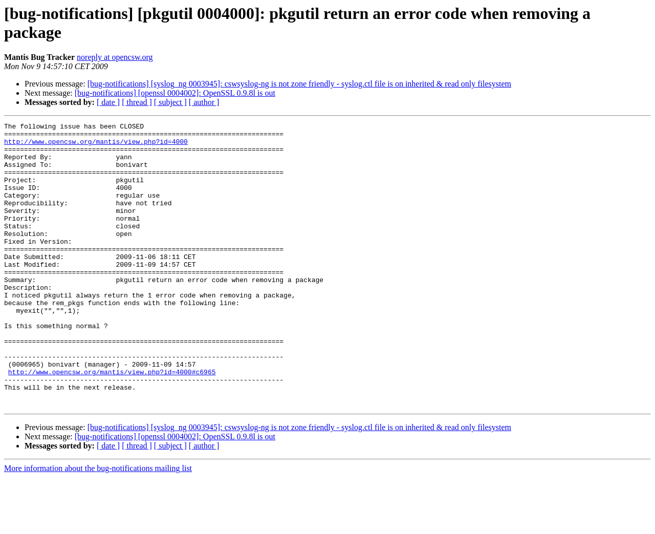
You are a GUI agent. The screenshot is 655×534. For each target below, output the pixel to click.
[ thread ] (137, 102)
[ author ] (204, 102)
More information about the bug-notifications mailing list (98, 525)
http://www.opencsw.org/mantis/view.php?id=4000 (96, 146)
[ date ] (108, 102)
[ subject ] (170, 102)
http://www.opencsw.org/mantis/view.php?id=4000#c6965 (112, 422)
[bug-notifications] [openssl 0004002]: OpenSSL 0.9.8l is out (175, 93)
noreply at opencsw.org (114, 57)
